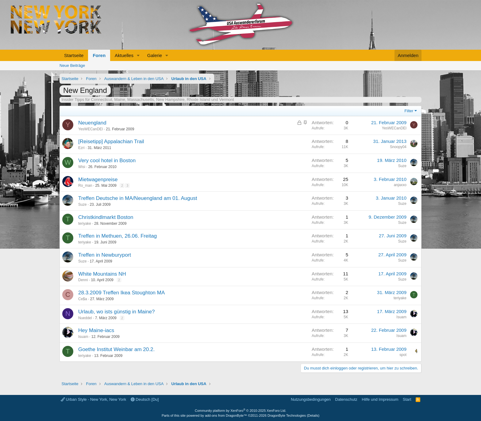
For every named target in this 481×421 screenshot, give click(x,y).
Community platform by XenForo (240, 410)
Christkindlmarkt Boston (105, 217)
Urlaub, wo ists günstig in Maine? (116, 312)
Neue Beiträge (72, 65)
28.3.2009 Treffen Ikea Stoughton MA (121, 293)
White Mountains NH (102, 274)
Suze (402, 166)
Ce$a (82, 299)
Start (407, 399)
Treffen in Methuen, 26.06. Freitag (117, 236)
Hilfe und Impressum (380, 399)
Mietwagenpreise (98, 179)
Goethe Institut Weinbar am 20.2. (116, 349)
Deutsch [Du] (145, 399)
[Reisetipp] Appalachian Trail (111, 141)
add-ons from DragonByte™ (226, 415)
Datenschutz (346, 399)
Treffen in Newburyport (104, 255)
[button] (138, 55)
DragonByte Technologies (286, 415)
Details (313, 415)
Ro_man (85, 185)
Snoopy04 (398, 147)
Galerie (154, 55)
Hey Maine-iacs (96, 330)
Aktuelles (124, 55)
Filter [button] (409, 111)
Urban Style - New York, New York (93, 399)
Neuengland (92, 123)
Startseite (73, 55)
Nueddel (85, 318)
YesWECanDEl (90, 129)
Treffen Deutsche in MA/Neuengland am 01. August (137, 198)
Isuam (401, 317)
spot (402, 355)
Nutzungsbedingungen (311, 399)
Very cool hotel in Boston (107, 160)
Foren (99, 55)
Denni (83, 280)
